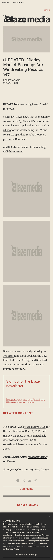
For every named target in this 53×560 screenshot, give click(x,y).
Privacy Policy (31, 398)
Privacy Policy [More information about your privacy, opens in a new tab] (12, 549)
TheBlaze (8, 355)
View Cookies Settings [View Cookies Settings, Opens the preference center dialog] (26, 555)
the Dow (13, 434)
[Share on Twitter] (23, 479)
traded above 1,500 (35, 426)
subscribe (18, 3)
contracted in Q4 (12, 121)
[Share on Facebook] (17, 479)
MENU (47, 10)
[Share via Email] (29, 479)
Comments (26, 487)
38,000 (7, 129)
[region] (26, 536)
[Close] (49, 516)
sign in (5, 3)
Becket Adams (11, 80)
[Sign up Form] (26, 392)
